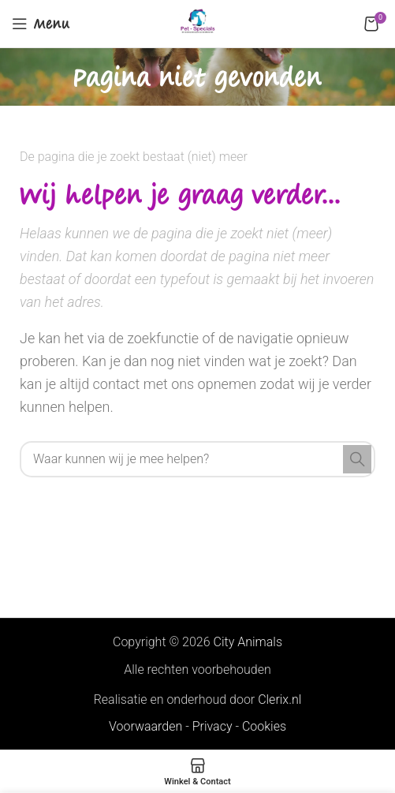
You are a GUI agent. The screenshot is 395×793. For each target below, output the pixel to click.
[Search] (197, 459)
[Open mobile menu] (41, 23)
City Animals (248, 641)
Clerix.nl (279, 699)
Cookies (264, 726)
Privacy (212, 726)
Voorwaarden (145, 726)
